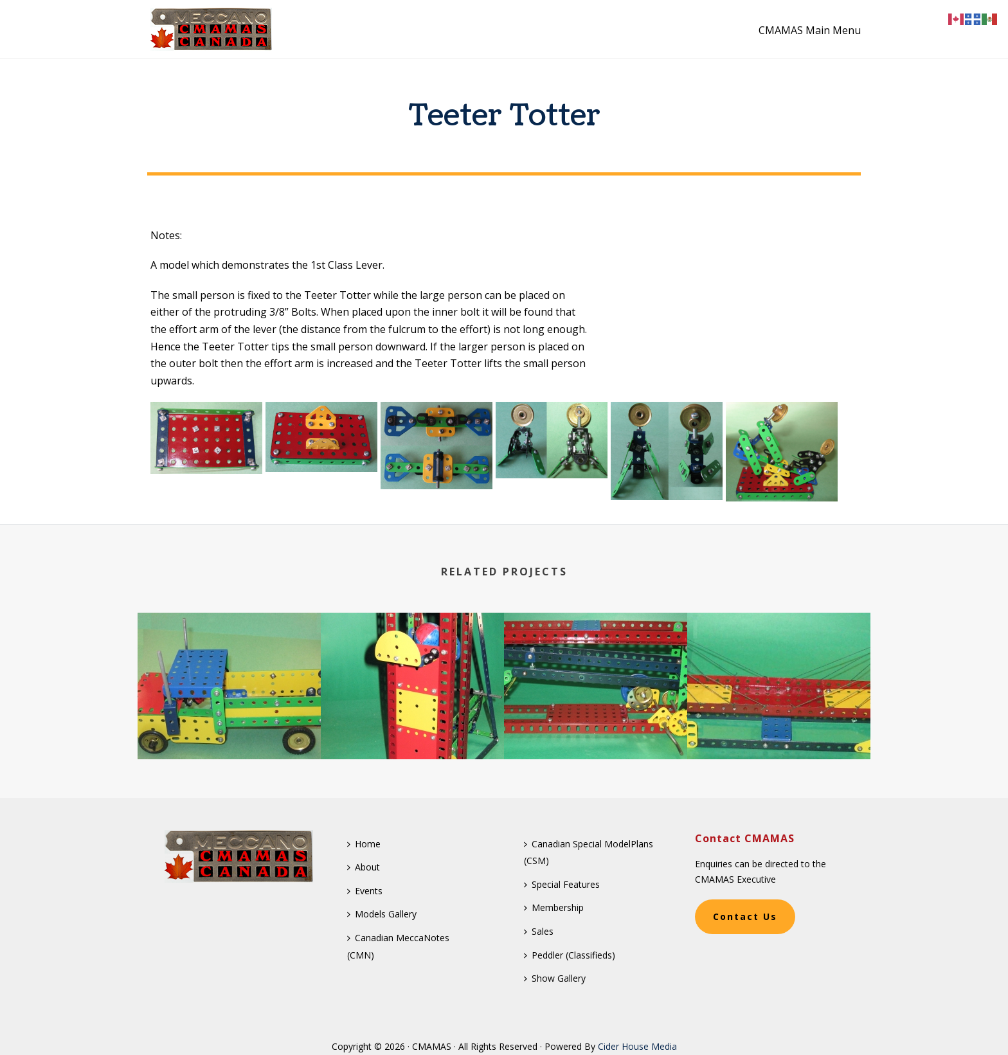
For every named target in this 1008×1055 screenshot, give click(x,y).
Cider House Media (637, 1046)
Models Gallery (382, 914)
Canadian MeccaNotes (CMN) (398, 946)
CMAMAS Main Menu (810, 30)
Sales (539, 931)
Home (364, 844)
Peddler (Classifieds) (569, 955)
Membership (554, 907)
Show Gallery (555, 978)
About (363, 867)
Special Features (562, 884)
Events (364, 891)
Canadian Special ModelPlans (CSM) (588, 852)
